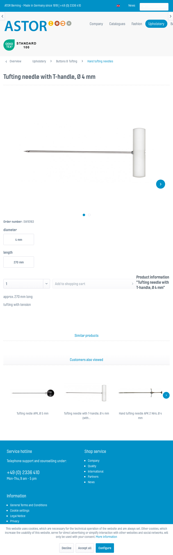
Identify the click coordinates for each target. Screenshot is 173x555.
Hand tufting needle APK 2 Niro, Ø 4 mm (140, 415)
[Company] (96, 24)
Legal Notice (17, 516)
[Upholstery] (156, 24)
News (131, 5)
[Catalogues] (117, 24)
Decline (66, 548)
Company (93, 461)
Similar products (86, 335)
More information (106, 537)
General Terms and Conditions (28, 505)
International (95, 471)
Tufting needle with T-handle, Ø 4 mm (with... (86, 415)
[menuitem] (131, 5)
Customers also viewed (86, 359)
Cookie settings (19, 510)
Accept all (84, 548)
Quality (92, 466)
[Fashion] (136, 24)
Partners (93, 477)
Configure (104, 548)
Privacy (14, 521)
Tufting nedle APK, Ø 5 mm (32, 413)
